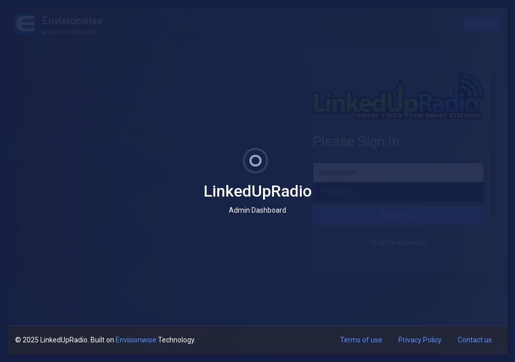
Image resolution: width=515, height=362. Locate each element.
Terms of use (361, 340)
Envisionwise (136, 340)
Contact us (475, 340)
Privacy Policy (420, 340)
